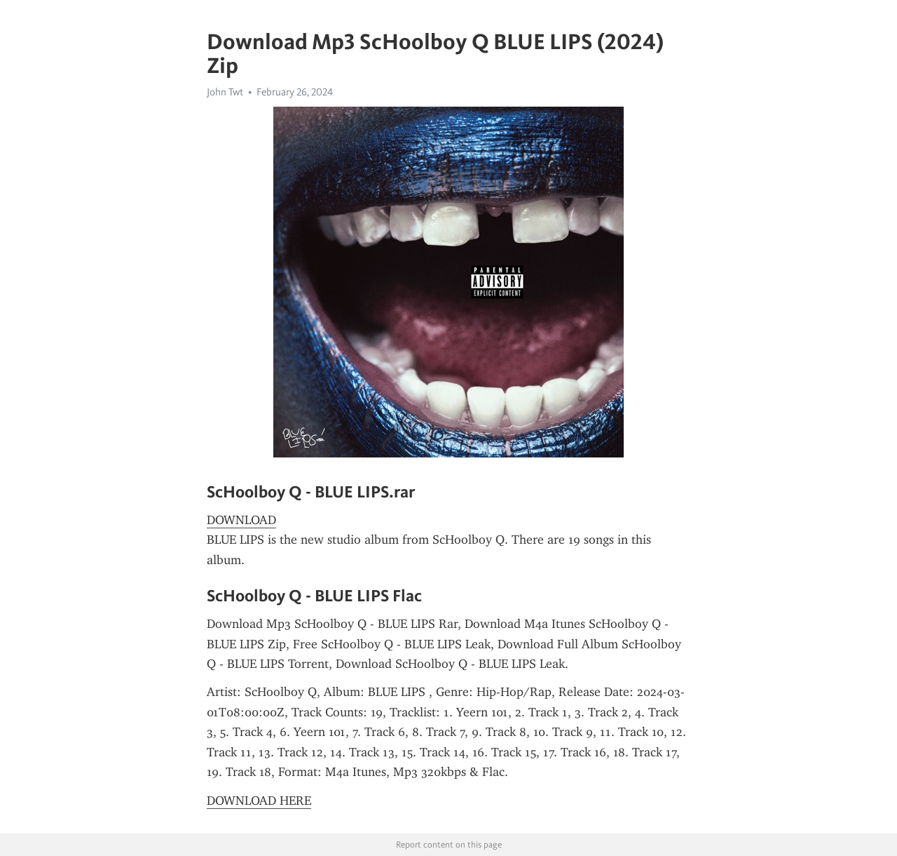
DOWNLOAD (241, 520)
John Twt (225, 92)
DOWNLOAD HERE (259, 800)
